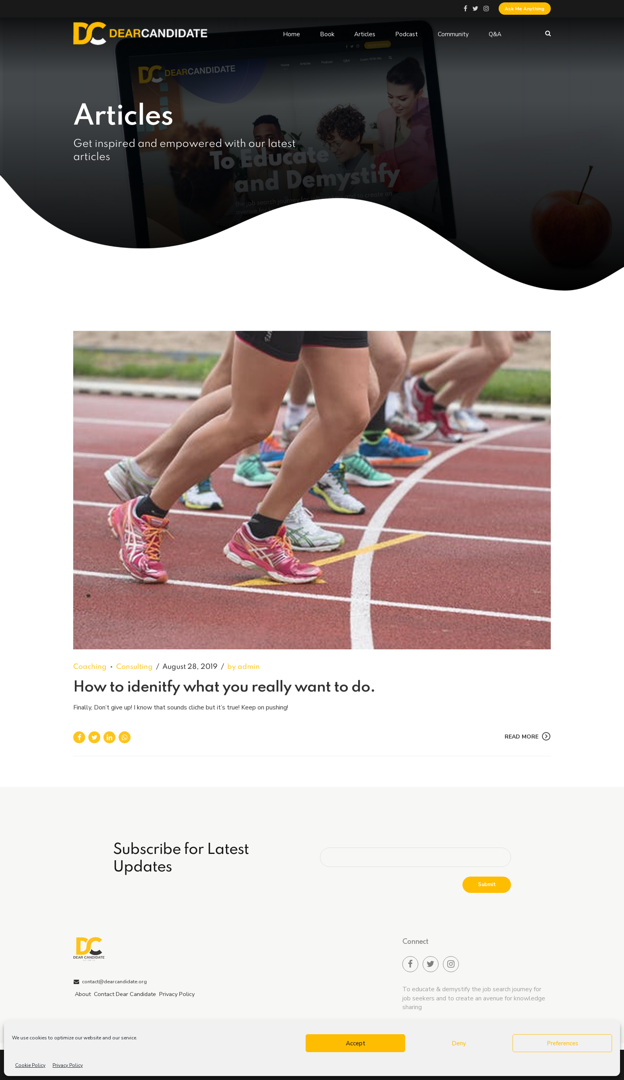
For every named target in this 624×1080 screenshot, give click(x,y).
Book (327, 33)
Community (453, 33)
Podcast (406, 33)
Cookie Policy (30, 1065)
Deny (459, 1043)
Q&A (495, 33)
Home (291, 33)
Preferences (562, 1043)
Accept (355, 1043)
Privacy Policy (68, 1065)
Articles (364, 33)
